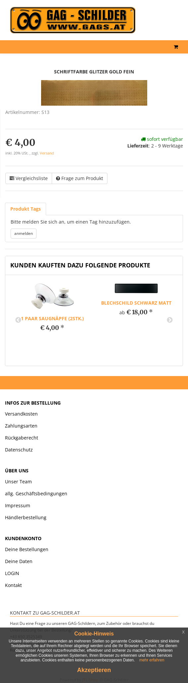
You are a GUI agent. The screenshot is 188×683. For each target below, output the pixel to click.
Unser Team (18, 481)
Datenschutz (19, 449)
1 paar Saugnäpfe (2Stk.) (52, 318)
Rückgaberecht (21, 438)
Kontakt (13, 585)
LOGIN (12, 573)
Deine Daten (18, 561)
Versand (47, 153)
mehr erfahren (151, 660)
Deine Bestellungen (26, 549)
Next (170, 320)
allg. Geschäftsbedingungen (36, 493)
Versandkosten (21, 414)
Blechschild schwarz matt (136, 303)
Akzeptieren (94, 670)
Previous (18, 320)
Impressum (17, 505)
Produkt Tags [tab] (25, 209)
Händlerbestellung (25, 517)
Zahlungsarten (21, 426)
